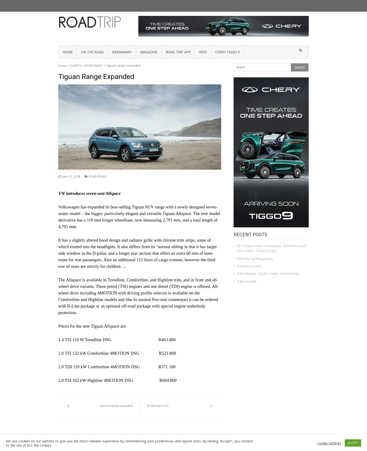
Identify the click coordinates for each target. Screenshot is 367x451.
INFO (203, 52)
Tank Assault (247, 281)
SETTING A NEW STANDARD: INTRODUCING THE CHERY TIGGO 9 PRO (271, 248)
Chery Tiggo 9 (227, 52)
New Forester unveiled (116, 406)
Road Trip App (178, 52)
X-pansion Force (249, 266)
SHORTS (76, 65)
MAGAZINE (148, 52)
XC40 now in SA (158, 406)
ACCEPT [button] (353, 443)
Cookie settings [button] (329, 443)
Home (62, 65)
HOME (68, 52)
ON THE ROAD (92, 52)
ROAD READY (94, 65)
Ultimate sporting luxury (255, 258)
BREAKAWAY (122, 52)
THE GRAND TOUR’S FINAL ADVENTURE (268, 274)
